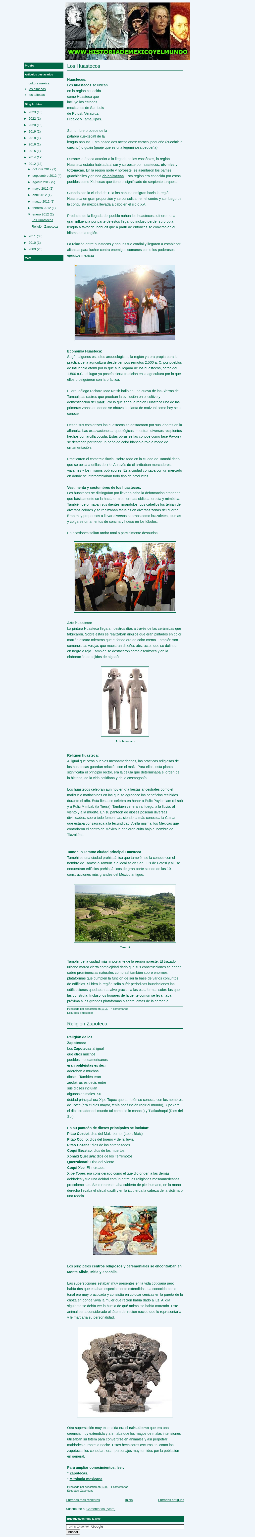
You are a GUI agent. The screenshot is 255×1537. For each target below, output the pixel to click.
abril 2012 (40, 195)
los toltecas (37, 95)
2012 (32, 164)
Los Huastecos (83, 66)
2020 (32, 125)
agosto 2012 (42, 182)
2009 (32, 249)
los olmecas (37, 89)
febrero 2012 (42, 208)
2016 (32, 144)
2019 (32, 131)
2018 (32, 138)
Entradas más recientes (83, 1500)
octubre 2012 (42, 169)
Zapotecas (86, 1490)
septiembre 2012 (45, 175)
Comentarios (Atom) (100, 1509)
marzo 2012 (41, 201)
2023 (32, 112)
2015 (32, 151)
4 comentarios (119, 1008)
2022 (32, 118)
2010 (32, 243)
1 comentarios (119, 1486)
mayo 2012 (41, 188)
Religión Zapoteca (87, 1023)
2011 (32, 236)
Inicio (129, 1500)
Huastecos (87, 1012)
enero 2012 (41, 214)
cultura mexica (39, 83)
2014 (32, 157)
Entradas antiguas (171, 1500)
